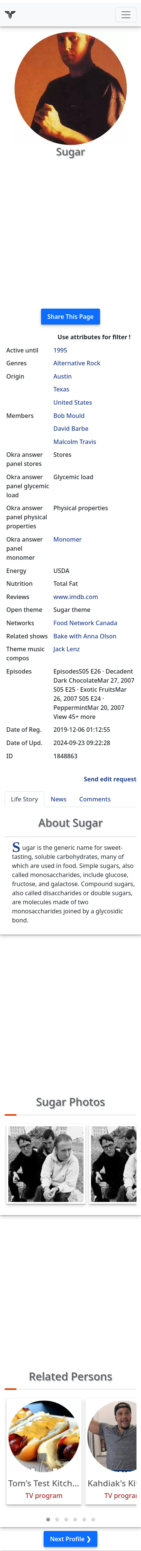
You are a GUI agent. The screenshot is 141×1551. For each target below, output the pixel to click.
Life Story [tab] (24, 799)
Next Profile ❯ (70, 1539)
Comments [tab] (95, 799)
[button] (48, 1519)
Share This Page (70, 316)
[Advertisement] (70, 232)
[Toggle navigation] (125, 14)
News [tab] (59, 799)
